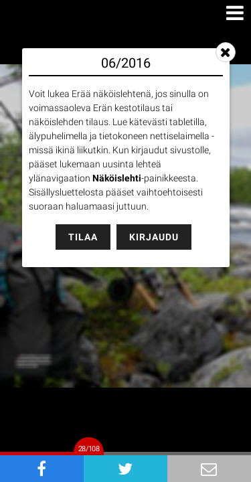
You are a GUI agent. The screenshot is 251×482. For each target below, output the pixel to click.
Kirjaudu (154, 237)
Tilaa (83, 237)
